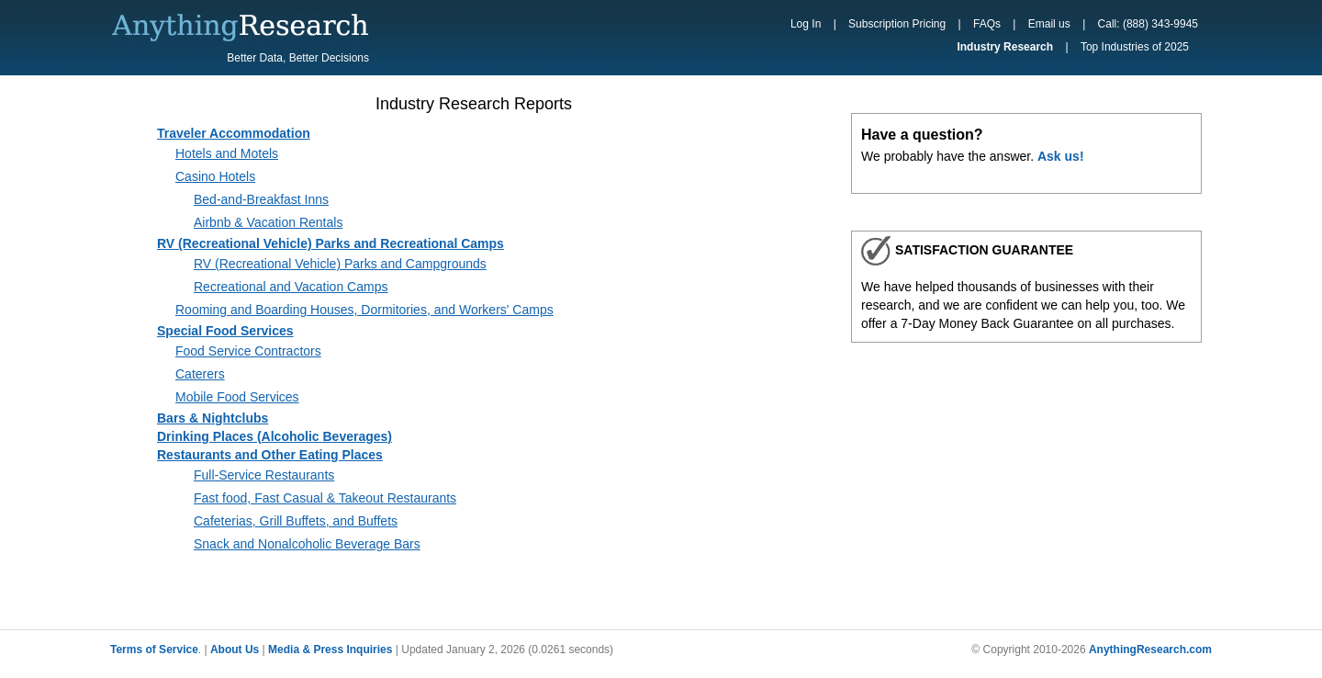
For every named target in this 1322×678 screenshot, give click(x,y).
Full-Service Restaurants (264, 475)
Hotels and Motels (226, 153)
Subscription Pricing (897, 23)
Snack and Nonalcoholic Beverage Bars (307, 544)
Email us (1049, 23)
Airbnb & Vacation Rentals (268, 222)
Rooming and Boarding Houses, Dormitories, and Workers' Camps (364, 309)
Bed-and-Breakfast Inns (261, 199)
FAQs (987, 23)
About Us (234, 649)
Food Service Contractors (248, 351)
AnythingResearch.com (1150, 649)
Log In (805, 23)
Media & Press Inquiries (330, 649)
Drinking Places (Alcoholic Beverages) (274, 436)
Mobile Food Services (237, 397)
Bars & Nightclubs (212, 418)
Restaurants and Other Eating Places (270, 454)
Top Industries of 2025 (1135, 46)
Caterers (200, 374)
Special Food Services (225, 330)
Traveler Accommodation (233, 133)
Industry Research (1005, 46)
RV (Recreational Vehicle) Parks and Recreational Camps (330, 243)
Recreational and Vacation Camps (290, 286)
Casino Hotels (215, 176)
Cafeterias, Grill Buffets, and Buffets (296, 521)
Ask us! (1060, 156)
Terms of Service (154, 649)
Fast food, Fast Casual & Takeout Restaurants (325, 498)
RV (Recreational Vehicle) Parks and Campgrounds (340, 263)
